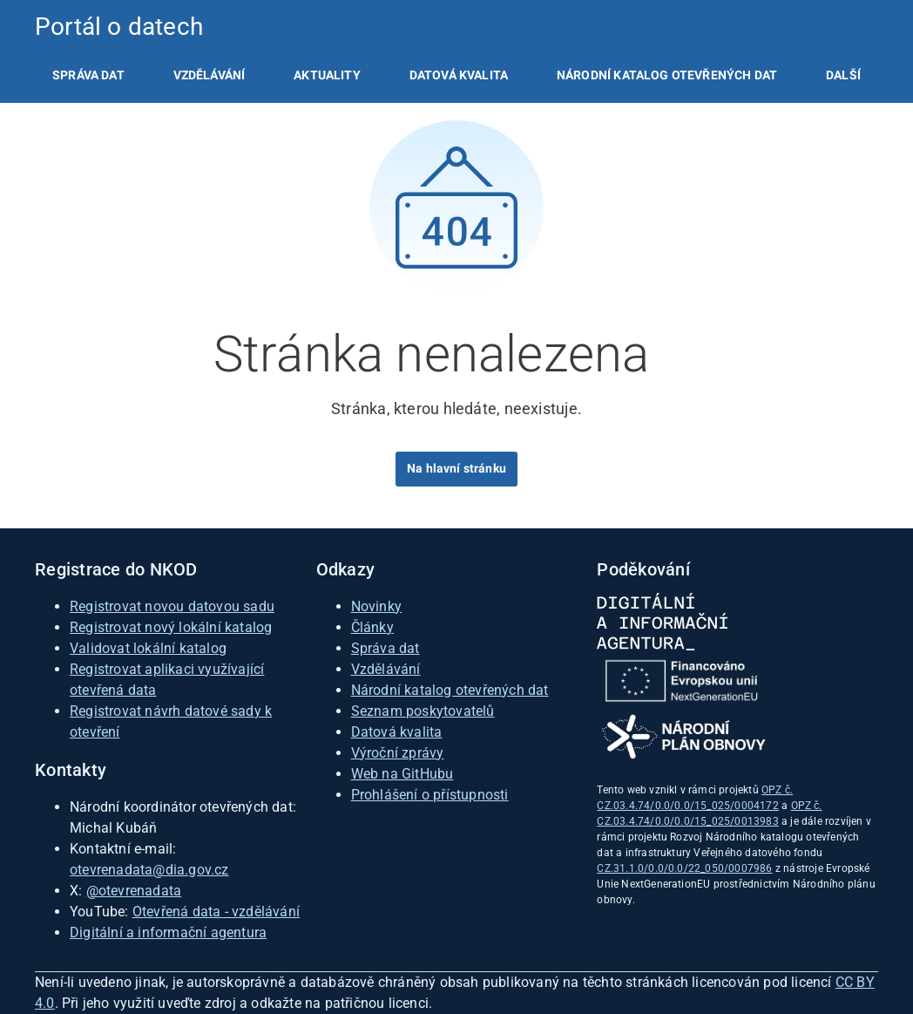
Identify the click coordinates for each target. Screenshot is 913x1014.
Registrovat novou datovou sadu (172, 606)
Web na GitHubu (402, 774)
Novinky (376, 606)
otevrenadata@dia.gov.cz (149, 869)
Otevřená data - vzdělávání (216, 911)
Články (372, 627)
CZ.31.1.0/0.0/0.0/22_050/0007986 (684, 868)
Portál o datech (119, 26)
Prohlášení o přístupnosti (430, 794)
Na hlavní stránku (456, 468)
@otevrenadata (134, 890)
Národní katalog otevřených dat (450, 690)
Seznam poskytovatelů (423, 711)
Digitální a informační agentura (168, 932)
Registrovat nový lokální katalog (171, 627)
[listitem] (88, 75)
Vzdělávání (209, 75)
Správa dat (88, 75)
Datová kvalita (458, 75)
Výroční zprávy (397, 753)
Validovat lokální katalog (148, 648)
